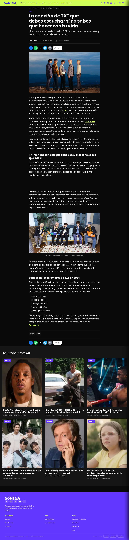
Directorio (75, 523)
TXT (38, 334)
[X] (108, 3)
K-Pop (32, 334)
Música (23, 3)
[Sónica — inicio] (10, 3)
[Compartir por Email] (50, 48)
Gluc (106, 536)
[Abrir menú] (123, 3)
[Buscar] (119, 3)
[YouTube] (111, 3)
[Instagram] (104, 3)
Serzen (113, 536)
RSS (73, 530)
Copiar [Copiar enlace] (57, 48)
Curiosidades (53, 3)
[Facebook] (101, 3)
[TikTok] (114, 3)
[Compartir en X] (40, 48)
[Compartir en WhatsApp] (36, 48)
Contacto (75, 526)
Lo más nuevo (66, 3)
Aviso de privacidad (79, 519)
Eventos (42, 3)
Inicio (30, 8)
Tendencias (32, 3)
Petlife (121, 536)
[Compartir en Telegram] (45, 48)
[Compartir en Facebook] (31, 48)
